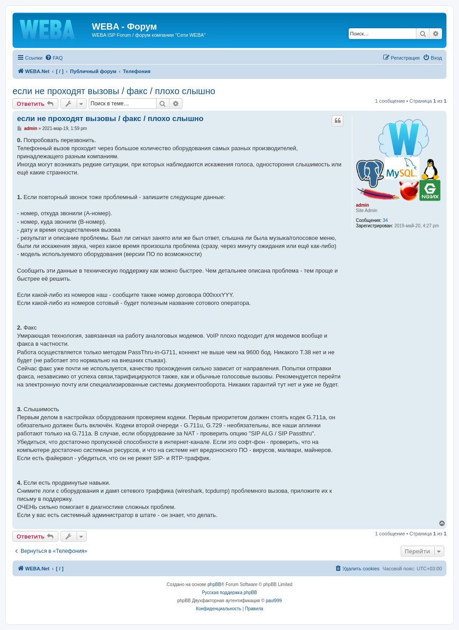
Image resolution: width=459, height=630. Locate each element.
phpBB (214, 584)
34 (385, 220)
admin (362, 205)
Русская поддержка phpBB (229, 592)
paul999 (274, 600)
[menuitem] (54, 57)
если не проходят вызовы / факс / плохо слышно (114, 91)
